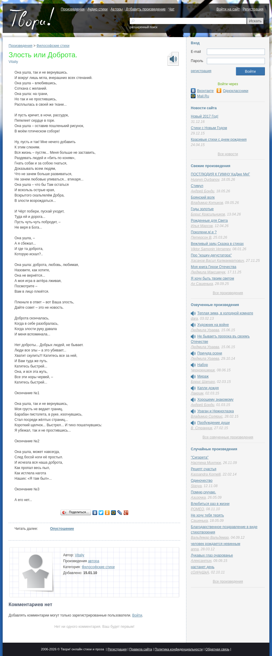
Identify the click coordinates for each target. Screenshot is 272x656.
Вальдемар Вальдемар (210, 537)
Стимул (197, 186)
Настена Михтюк (206, 463)
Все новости (228, 154)
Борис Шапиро (203, 382)
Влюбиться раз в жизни (210, 504)
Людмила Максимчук (208, 272)
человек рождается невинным (215, 544)
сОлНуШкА (200, 572)
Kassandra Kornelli (206, 474)
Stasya (196, 486)
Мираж (203, 376)
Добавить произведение (146, 9)
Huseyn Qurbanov (205, 180)
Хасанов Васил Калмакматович (217, 261)
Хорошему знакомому (215, 399)
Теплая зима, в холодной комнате (225, 313)
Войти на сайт (228, 9)
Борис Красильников (208, 214)
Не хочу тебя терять (207, 515)
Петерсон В (201, 237)
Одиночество (201, 480)
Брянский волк (203, 197)
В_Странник (201, 428)
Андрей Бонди (202, 191)
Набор (202, 365)
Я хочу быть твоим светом (212, 278)
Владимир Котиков (207, 203)
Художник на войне (213, 325)
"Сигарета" (200, 457)
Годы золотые (202, 209)
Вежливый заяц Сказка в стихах (217, 244)
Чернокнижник (203, 370)
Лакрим (197, 393)
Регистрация (253, 9)
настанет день (203, 567)
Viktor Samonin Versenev (211, 249)
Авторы (117, 9)
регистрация (201, 71)
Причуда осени (209, 353)
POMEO (197, 509)
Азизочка (198, 497)
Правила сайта (140, 649)
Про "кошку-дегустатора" (211, 255)
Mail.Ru (200, 96)
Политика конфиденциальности (179, 649)
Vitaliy (13, 62)
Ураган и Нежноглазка (215, 411)
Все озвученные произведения (227, 437)
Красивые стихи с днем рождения (219, 139)
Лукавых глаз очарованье (212, 555)
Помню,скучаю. (203, 492)
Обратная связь (217, 649)
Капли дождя (208, 388)
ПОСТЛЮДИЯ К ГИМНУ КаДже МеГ (220, 174)
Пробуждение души (213, 423)
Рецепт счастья (203, 469)
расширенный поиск (143, 27)
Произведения (72, 9)
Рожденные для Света (209, 220)
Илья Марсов (202, 226)
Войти (137, 615)
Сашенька (199, 521)
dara (194, 318)
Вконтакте (202, 91)
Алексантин (201, 561)
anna (195, 549)
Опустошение (62, 529)
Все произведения (228, 293)
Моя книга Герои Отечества (213, 267)
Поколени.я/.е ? (204, 232)
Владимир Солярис (207, 416)
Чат (172, 9)
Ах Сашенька (202, 284)
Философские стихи (52, 46)
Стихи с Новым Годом (209, 128)
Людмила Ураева (205, 330)
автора (93, 561)
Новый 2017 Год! (204, 116)
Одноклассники (232, 91)
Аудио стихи (97, 9)
